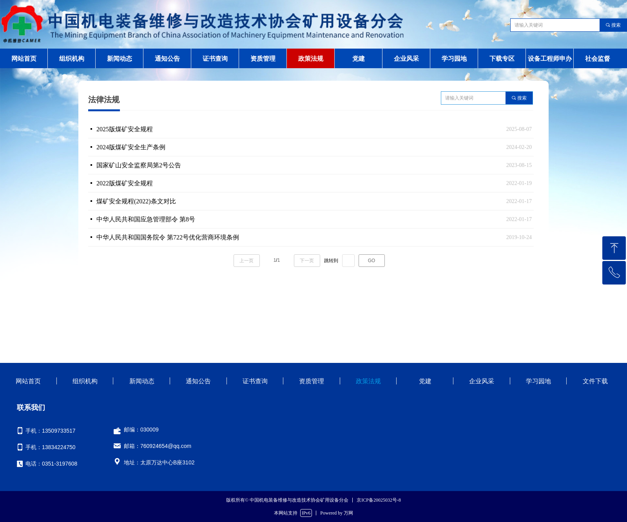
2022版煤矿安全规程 (124, 183)
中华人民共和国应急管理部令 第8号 (145, 219)
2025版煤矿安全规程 (124, 129)
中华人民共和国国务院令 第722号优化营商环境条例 (167, 237)
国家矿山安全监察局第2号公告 (138, 165)
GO (371, 260)
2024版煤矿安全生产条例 (130, 147)
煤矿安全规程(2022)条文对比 (136, 201)
